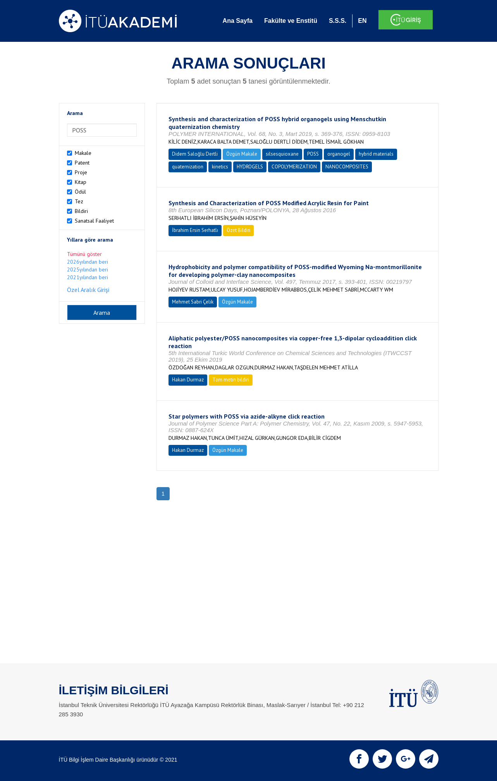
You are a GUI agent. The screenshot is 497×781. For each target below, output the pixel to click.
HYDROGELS (250, 166)
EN (362, 20)
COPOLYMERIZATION (294, 166)
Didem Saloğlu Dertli (195, 154)
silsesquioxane (282, 154)
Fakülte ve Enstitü (290, 20)
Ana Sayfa (238, 20)
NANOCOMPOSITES (346, 166)
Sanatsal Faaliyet (94, 220)
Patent (82, 162)
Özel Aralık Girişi (88, 290)
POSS (313, 154)
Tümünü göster (84, 254)
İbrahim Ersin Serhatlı (195, 230)
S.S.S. (337, 20)
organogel (338, 154)
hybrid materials (376, 154)
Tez (79, 201)
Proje (81, 172)
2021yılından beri (87, 277)
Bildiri (81, 211)
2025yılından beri (87, 269)
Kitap (80, 182)
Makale (83, 152)
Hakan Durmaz (188, 379)
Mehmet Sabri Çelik (192, 302)
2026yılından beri (87, 261)
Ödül (80, 191)
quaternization (187, 166)
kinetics (220, 166)
